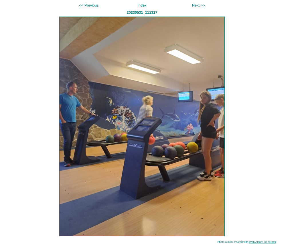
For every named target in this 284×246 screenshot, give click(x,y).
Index (141, 5)
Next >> (198, 5)
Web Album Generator (262, 241)
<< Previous (88, 5)
